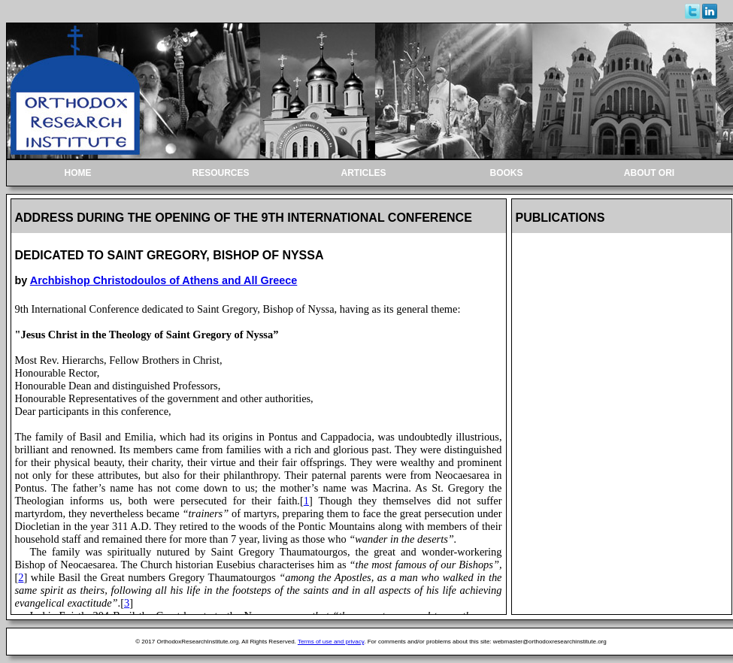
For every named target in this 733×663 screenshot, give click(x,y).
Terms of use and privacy (331, 641)
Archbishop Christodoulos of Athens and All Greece (164, 280)
